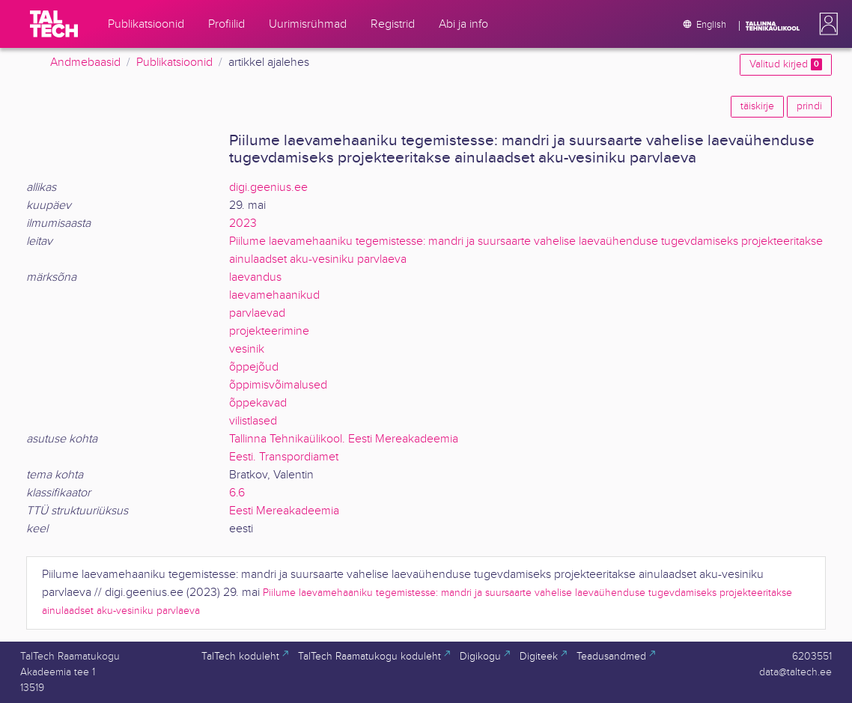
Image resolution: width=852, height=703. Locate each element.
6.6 (237, 493)
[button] (826, 24)
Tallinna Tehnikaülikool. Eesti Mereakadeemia (343, 439)
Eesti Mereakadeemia (284, 511)
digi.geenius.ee (268, 187)
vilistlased (253, 421)
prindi (809, 106)
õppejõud (254, 367)
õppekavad (258, 403)
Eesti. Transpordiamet (283, 457)
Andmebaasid (85, 62)
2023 (243, 223)
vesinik (246, 349)
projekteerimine (269, 331)
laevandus (255, 277)
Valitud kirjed (785, 64)
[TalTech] (54, 24)
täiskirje (757, 106)
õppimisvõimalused (278, 385)
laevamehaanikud (274, 295)
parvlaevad (257, 313)
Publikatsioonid (174, 62)
